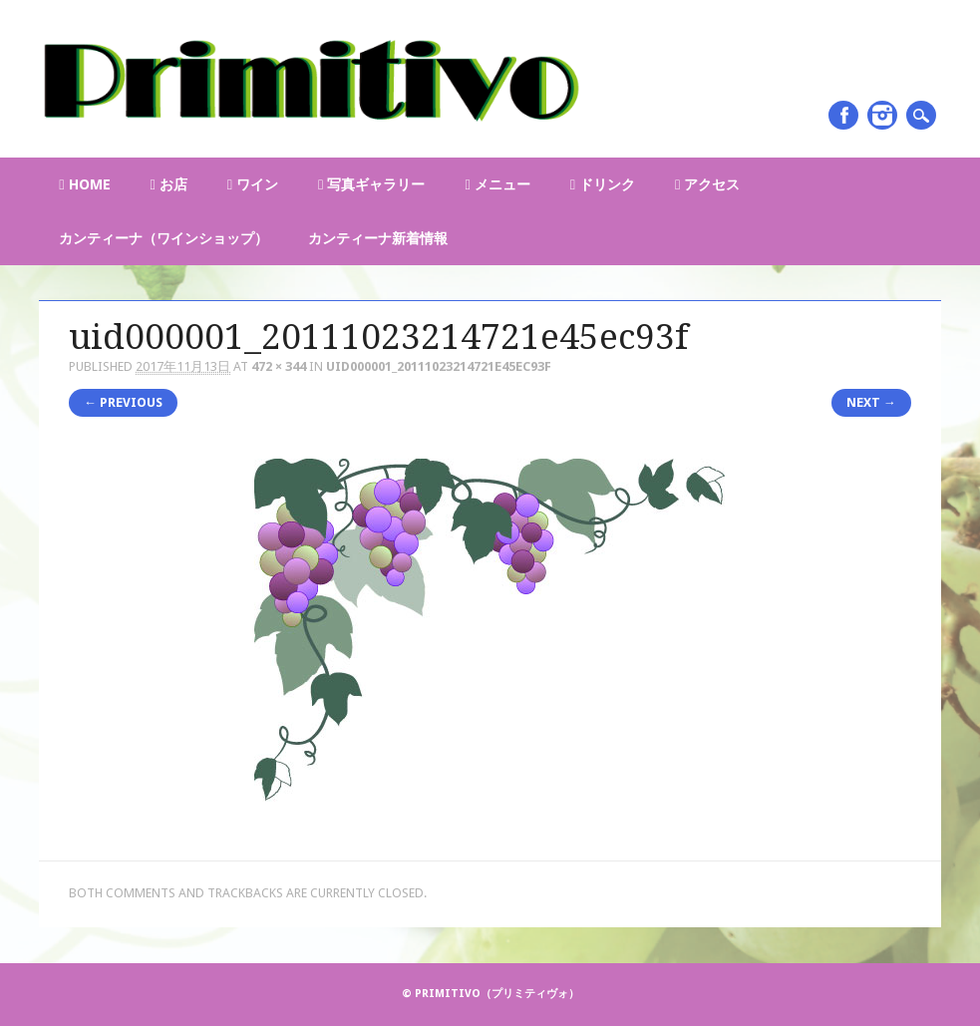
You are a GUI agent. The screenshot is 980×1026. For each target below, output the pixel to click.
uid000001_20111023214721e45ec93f (438, 366)
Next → (871, 402)
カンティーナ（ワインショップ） (163, 238)
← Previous (123, 402)
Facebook (843, 115)
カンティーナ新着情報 (378, 238)
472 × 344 (278, 366)
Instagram (882, 115)
